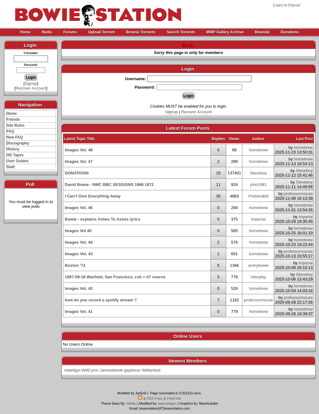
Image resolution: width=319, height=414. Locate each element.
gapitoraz (132, 370)
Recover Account (31, 88)
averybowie (258, 265)
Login (278, 5)
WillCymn (90, 370)
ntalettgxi (72, 370)
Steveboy (258, 173)
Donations (290, 32)
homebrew (258, 150)
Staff (11, 167)
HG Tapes (15, 155)
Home (25, 32)
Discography (18, 143)
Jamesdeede (111, 370)
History (13, 149)
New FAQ (15, 137)
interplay (258, 277)
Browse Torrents (140, 32)
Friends (13, 119)
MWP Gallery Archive (225, 32)
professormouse (298, 193)
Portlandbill (259, 196)
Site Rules (16, 125)
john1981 (258, 184)
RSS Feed (154, 398)
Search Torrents (181, 32)
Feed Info (174, 398)
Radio (47, 32)
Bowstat (262, 32)
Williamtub (151, 370)
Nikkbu (131, 403)
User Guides (18, 161)
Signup (294, 5)
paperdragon (167, 403)
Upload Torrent (101, 32)
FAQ (10, 131)
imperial (258, 219)
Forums (70, 32)
